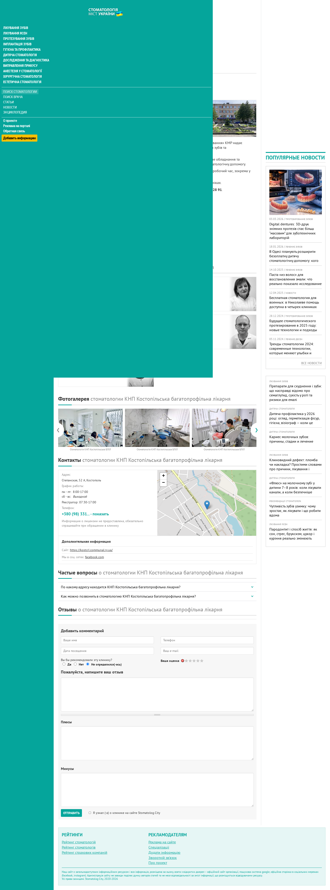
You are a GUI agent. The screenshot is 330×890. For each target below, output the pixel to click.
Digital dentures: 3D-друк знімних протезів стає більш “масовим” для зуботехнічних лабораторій (292, 231)
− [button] (163, 483)
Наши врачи (71, 115)
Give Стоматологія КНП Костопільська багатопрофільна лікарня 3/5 (194, 660)
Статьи (9, 93)
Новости (10, 98)
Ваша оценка (170, 661)
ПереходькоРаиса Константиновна (82, 290)
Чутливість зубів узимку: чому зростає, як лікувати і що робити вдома (295, 510)
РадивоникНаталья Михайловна (183, 290)
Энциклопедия (15, 103)
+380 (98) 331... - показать (85, 513)
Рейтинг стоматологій (79, 842)
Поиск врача (13, 88)
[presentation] (60, 430)
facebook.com (94, 557)
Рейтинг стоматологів (79, 847)
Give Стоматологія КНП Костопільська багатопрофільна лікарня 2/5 (190, 660)
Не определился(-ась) (106, 664)
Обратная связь (14, 123)
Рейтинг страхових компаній (84, 852)
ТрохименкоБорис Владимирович (183, 328)
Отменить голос (183, 660)
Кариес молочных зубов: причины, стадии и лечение (291, 439)
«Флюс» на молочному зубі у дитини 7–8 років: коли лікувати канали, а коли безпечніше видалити (295, 490)
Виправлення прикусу (20, 57)
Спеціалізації (158, 847)
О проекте (10, 112)
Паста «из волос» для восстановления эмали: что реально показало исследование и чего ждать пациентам (295, 281)
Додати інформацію (164, 852)
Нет (81, 664)
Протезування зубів (18, 30)
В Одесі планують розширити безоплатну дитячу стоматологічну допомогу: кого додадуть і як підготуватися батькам (293, 260)
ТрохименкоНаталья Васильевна (80, 366)
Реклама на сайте (162, 842)
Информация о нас (77, 110)
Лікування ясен (15, 24)
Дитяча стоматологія (19, 46)
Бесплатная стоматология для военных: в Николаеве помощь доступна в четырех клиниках (294, 302)
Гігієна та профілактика (22, 41)
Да (69, 664)
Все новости (311, 363)
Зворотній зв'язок (162, 857)
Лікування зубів (16, 19)
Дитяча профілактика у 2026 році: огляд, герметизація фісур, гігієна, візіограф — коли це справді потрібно (294, 420)
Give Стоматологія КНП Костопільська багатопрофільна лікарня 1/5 (187, 660)
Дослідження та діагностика (25, 51)
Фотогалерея (72, 120)
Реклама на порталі (17, 117)
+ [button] (163, 476)
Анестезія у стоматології (22, 62)
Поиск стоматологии (20, 83)
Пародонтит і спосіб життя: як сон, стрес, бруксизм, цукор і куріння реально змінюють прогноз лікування (293, 536)
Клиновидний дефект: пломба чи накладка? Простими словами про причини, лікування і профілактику (295, 467)
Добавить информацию (20, 127)
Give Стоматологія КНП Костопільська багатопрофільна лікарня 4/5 (198, 660)
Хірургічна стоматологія (22, 68)
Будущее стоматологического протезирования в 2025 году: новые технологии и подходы (293, 325)
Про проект (157, 862)
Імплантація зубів (17, 35)
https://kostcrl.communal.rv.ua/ (91, 550)
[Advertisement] (157, 31)
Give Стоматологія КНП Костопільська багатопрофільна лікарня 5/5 (202, 660)
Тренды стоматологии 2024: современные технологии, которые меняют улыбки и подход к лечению (291, 351)
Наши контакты (74, 126)
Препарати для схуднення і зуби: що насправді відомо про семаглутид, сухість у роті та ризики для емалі (295, 393)
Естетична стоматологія (22, 73)
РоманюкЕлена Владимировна (81, 328)
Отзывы (68, 131)
